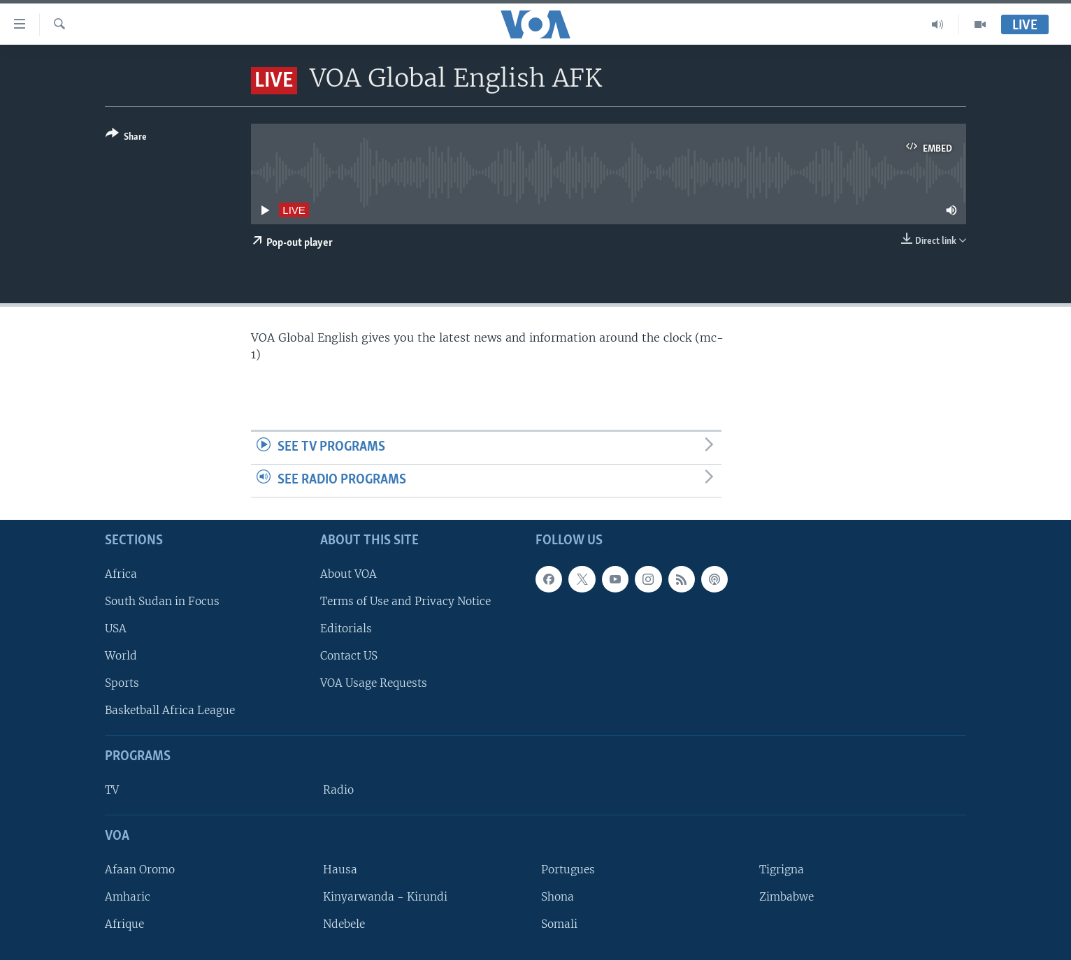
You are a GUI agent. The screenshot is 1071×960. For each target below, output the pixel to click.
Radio (338, 790)
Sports (122, 683)
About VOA (348, 573)
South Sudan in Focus (162, 600)
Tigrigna (781, 868)
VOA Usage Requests (373, 683)
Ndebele (344, 924)
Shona (557, 896)
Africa (121, 573)
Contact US (349, 655)
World (121, 655)
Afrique (124, 924)
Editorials (346, 628)
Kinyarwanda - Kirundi (385, 896)
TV (112, 790)
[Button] (126, 138)
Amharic (127, 896)
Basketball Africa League (170, 710)
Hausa (340, 868)
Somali (559, 924)
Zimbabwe (786, 896)
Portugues (568, 868)
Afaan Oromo (140, 868)
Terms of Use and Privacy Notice (405, 600)
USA (116, 628)
